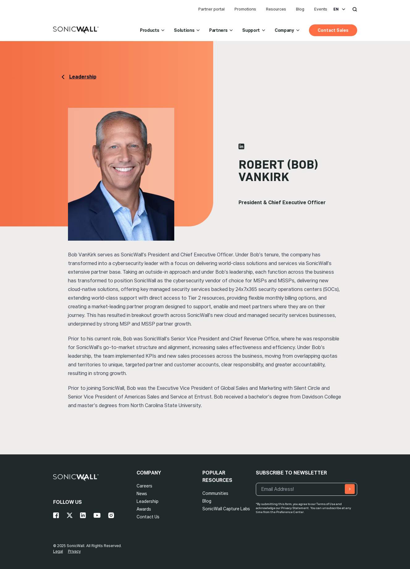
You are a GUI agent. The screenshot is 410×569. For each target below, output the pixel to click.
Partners (221, 30)
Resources (276, 9)
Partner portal (211, 9)
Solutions (187, 30)
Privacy (74, 551)
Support (254, 30)
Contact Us (148, 516)
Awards (144, 509)
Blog (300, 9)
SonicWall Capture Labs (226, 508)
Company (287, 30)
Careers (144, 485)
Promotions (245, 9)
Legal (58, 551)
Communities (215, 493)
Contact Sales (333, 30)
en (339, 9)
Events (320, 9)
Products (152, 30)
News (142, 493)
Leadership (148, 501)
